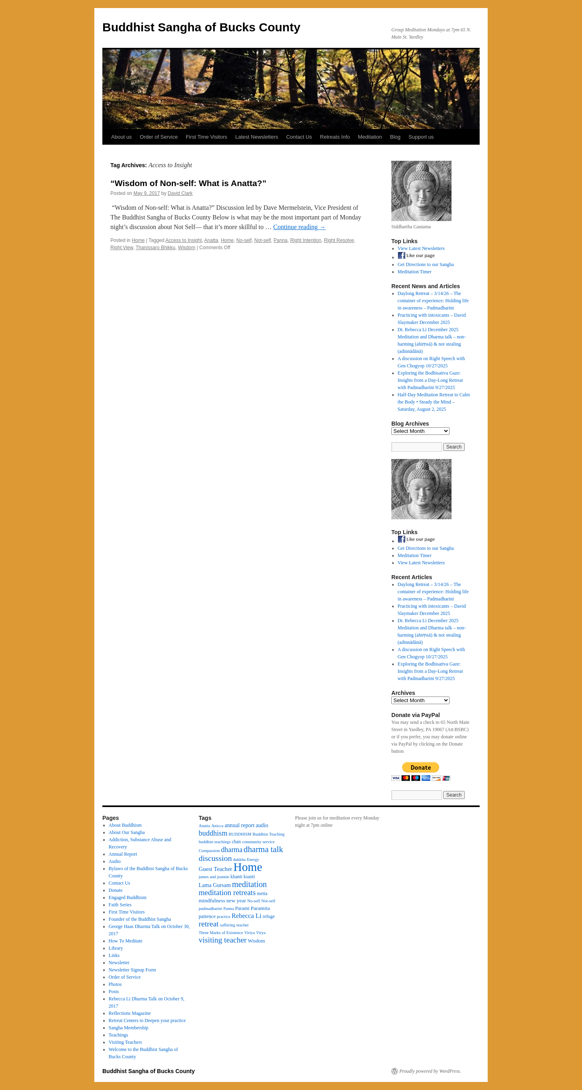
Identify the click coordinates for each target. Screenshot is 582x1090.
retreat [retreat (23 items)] (209, 924)
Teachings (118, 1035)
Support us (421, 137)
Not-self (262, 240)
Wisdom (186, 247)
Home (138, 240)
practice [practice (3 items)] (223, 916)
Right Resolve (339, 240)
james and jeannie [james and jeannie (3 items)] (214, 877)
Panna (281, 240)
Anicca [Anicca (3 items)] (217, 826)
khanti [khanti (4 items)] (236, 876)
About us (121, 137)
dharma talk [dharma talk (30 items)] (263, 849)
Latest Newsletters (256, 137)
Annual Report (123, 854)
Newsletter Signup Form (132, 970)
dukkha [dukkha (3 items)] (239, 859)
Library (116, 948)
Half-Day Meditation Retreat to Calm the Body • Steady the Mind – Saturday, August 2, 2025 (434, 402)
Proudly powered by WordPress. (430, 1071)
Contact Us (299, 137)
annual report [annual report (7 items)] (240, 825)
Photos (115, 984)
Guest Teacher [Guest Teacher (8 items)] (215, 869)
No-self (244, 240)
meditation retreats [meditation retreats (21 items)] (227, 892)
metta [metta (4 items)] (262, 893)
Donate (116, 890)
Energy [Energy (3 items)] (253, 859)
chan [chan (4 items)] (236, 841)
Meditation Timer (414, 272)
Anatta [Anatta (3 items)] (204, 826)
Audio (115, 861)
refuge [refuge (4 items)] (269, 916)
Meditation (370, 137)
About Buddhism (125, 825)
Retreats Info (335, 137)
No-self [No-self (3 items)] (253, 901)
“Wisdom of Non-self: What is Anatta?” (188, 183)
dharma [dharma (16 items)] (231, 850)
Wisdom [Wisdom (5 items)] (256, 941)
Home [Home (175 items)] (247, 867)
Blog (395, 137)
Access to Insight (183, 240)
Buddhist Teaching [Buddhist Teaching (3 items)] (268, 834)
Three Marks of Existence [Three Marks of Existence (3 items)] (221, 932)
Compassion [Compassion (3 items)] (209, 850)
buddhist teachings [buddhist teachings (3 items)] (215, 842)
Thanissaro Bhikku (155, 247)
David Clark (180, 193)
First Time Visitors (206, 137)
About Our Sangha (127, 832)
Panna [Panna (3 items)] (229, 908)
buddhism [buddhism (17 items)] (213, 833)
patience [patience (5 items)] (207, 916)
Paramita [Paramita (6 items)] (260, 908)
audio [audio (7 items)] (262, 825)
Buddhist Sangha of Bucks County (201, 27)
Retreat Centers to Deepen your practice (147, 1020)
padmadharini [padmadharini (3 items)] (210, 908)
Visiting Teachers (125, 1042)
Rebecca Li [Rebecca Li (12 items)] (246, 916)
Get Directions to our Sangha (426, 264)
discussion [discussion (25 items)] (215, 858)
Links (114, 955)
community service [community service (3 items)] (258, 842)
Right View (121, 247)
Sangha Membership (129, 1028)
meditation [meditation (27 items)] (249, 884)
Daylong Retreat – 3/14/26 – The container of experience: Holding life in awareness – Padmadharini (433, 301)
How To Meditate (125, 941)
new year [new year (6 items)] (236, 900)
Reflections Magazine (130, 1013)
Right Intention (305, 240)
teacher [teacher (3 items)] (242, 925)
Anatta (211, 240)
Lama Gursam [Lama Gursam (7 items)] (215, 885)
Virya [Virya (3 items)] (261, 932)
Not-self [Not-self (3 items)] (268, 901)
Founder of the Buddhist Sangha (140, 919)
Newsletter (119, 962)
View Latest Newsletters (421, 248)
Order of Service (159, 137)
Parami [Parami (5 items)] (242, 908)
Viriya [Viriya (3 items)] (249, 932)
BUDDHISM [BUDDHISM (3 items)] (240, 834)
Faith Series (120, 905)
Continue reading (299, 226)
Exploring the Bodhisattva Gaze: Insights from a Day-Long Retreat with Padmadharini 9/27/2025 (430, 380)
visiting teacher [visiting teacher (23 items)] (223, 940)
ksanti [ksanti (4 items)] (249, 876)
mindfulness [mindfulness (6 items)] (212, 900)
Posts (114, 991)
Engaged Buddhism (128, 897)
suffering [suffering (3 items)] (227, 925)
